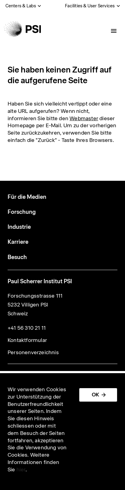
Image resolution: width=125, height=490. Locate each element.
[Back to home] (22, 29)
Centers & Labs (20, 5)
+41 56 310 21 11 (27, 328)
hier (21, 469)
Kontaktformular (27, 340)
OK (95, 395)
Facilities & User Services (90, 5)
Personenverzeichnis (33, 352)
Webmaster (84, 118)
